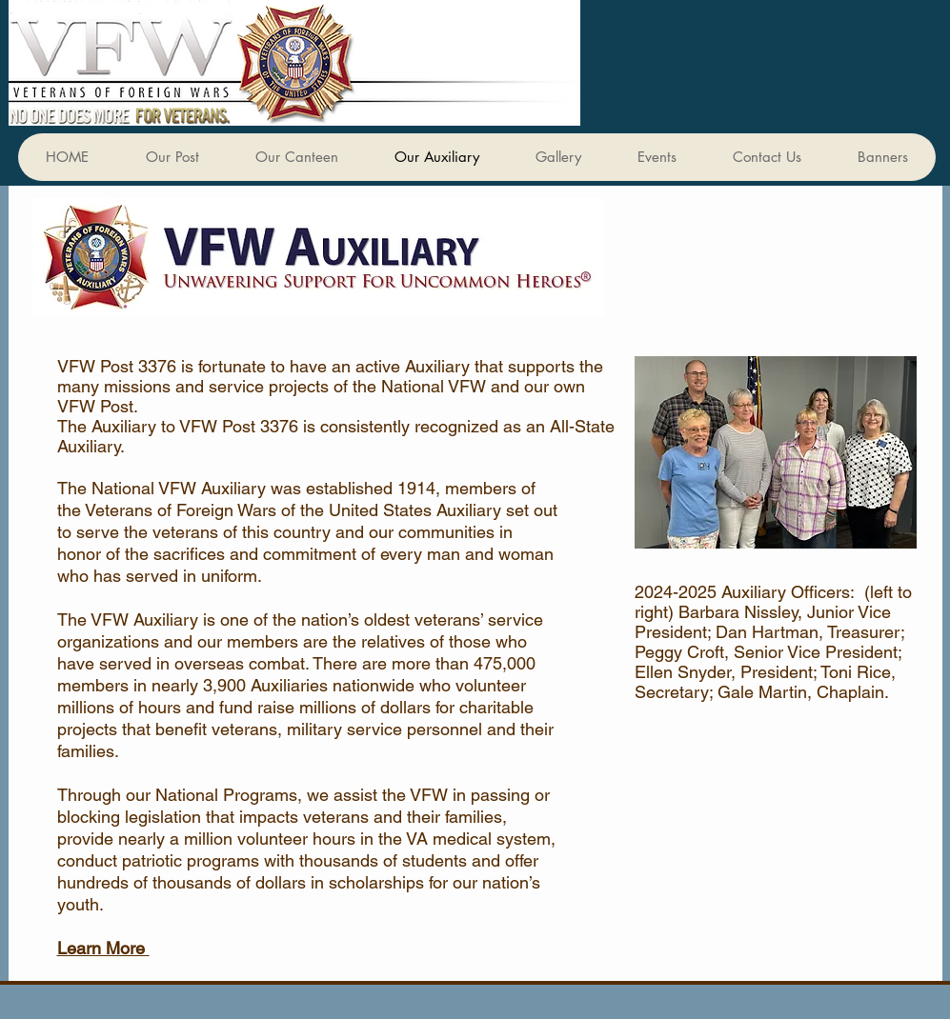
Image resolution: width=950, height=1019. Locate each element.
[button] (882, 157)
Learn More (103, 948)
